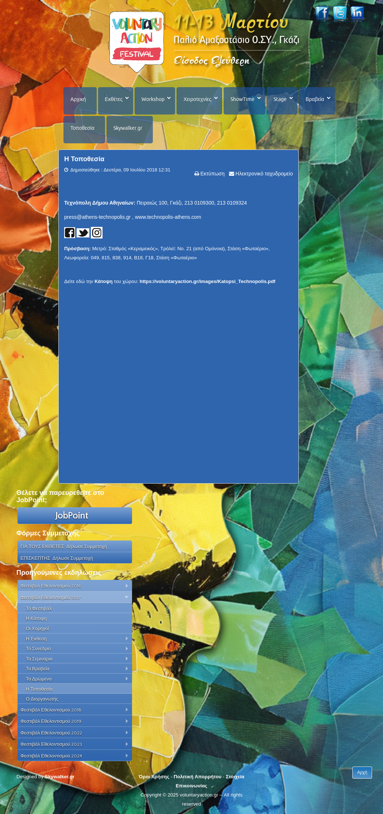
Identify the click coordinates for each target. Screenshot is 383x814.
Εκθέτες (114, 99)
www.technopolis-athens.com (168, 217)
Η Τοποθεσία (84, 159)
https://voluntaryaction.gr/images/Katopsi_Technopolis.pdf (207, 281)
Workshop (153, 99)
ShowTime (243, 99)
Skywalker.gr (127, 128)
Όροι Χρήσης (154, 776)
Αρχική (78, 99)
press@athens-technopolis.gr (97, 217)
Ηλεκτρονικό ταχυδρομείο (263, 174)
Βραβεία (315, 99)
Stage (280, 99)
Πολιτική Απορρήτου (197, 776)
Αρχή (362, 772)
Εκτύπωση (212, 174)
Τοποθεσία (82, 128)
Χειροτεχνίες (197, 99)
